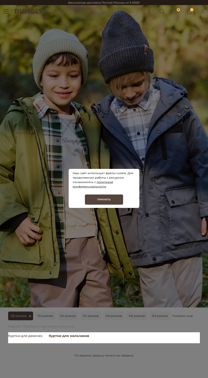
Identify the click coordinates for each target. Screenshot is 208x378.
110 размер (45, 316)
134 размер (90, 316)
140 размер (113, 316)
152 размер (160, 316)
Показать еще (182, 316)
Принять (104, 199)
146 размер (137, 316)
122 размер (68, 316)
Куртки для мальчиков (69, 336)
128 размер (18, 316)
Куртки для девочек (25, 336)
